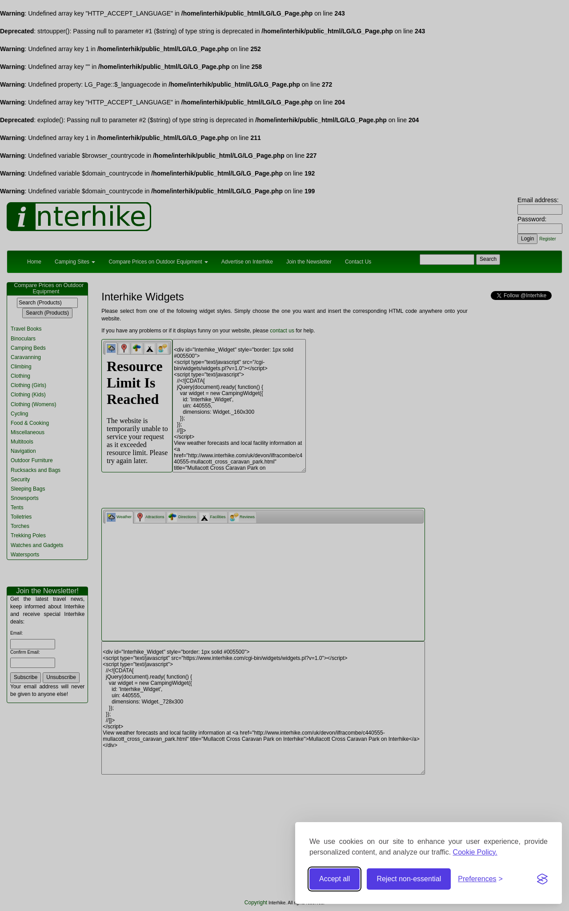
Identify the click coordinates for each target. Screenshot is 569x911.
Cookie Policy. (475, 852)
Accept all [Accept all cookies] (334, 879)
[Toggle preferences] (480, 879)
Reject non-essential (409, 879)
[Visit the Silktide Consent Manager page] (542, 879)
